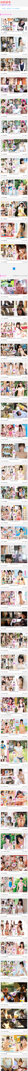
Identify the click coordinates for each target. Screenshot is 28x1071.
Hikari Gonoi (21, 192)
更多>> (26, 192)
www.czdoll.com (11, 501)
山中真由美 (15, 192)
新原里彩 (17, 8)
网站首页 (9, 8)
